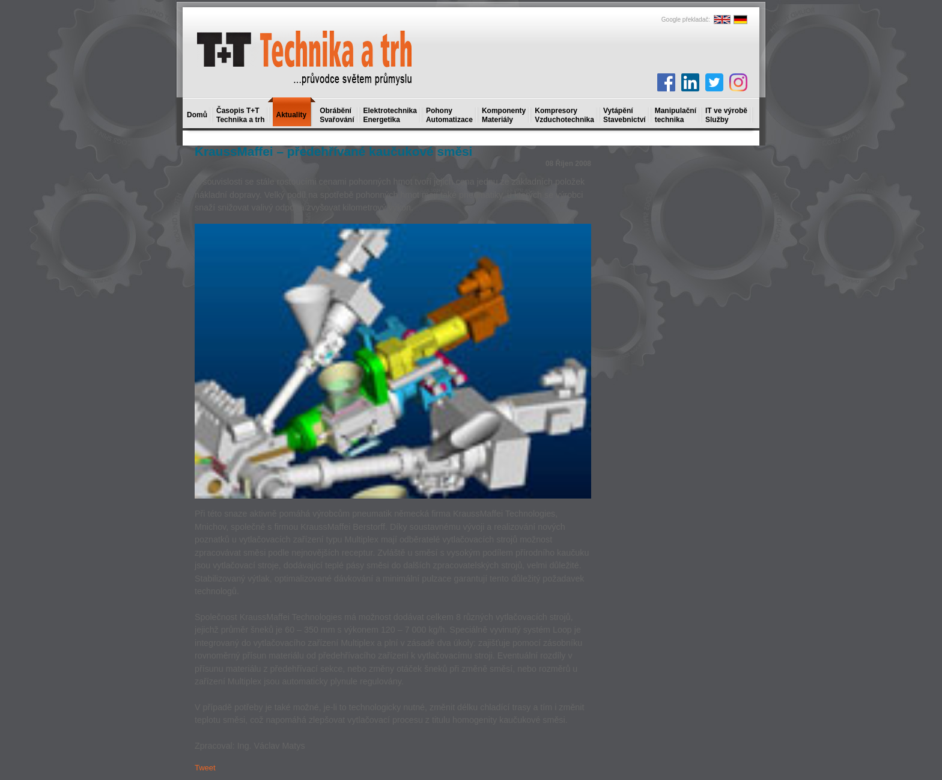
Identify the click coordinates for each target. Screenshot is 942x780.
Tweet (205, 767)
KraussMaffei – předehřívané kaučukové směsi (333, 151)
